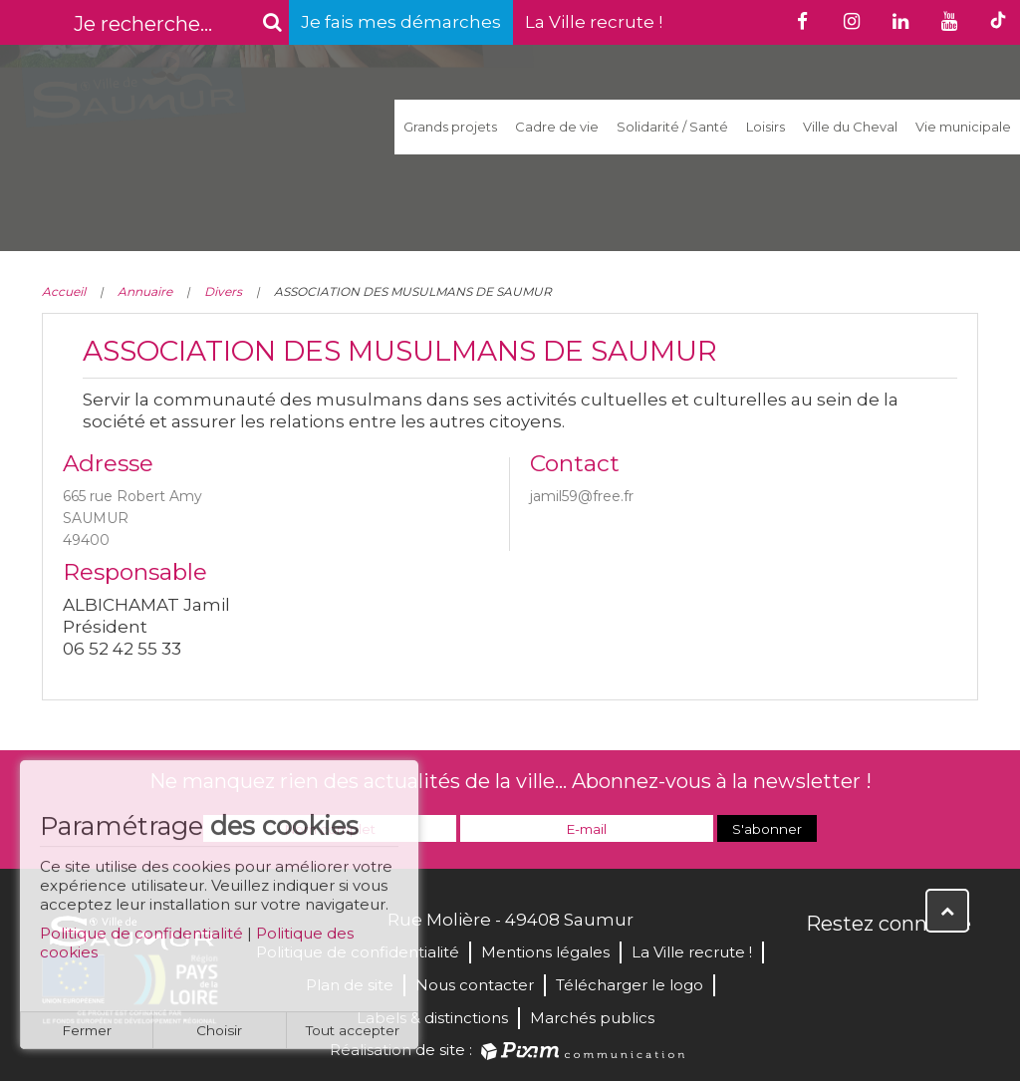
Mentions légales (545, 952)
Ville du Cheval (850, 127)
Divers (223, 291)
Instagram (954, 966)
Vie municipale (963, 127)
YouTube (910, 966)
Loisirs (765, 127)
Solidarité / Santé (672, 127)
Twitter (867, 966)
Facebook (823, 966)
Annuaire (145, 291)
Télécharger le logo (629, 984)
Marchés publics (592, 1017)
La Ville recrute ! (593, 22)
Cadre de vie (557, 127)
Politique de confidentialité (141, 941)
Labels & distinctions (432, 1017)
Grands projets (450, 127)
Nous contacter (474, 984)
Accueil (64, 291)
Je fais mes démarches (401, 22)
